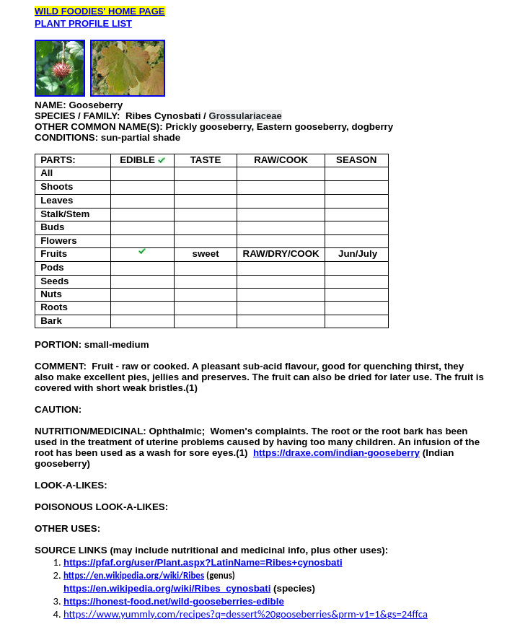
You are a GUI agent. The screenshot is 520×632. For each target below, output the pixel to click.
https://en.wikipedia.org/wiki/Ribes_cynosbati (166, 588)
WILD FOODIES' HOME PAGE (100, 11)
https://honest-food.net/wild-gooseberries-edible (173, 601)
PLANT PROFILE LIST (83, 23)
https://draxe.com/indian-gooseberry (336, 452)
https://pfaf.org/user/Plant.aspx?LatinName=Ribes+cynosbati (203, 562)
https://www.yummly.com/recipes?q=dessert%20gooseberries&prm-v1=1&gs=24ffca (245, 613)
